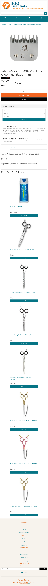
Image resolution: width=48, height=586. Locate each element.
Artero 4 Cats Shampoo (17, 206)
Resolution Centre (24, 532)
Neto (29, 583)
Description (5, 147)
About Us (24, 538)
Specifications (14, 147)
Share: (6, 78)
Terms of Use (24, 550)
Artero (9, 24)
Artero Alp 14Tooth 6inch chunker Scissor (22, 249)
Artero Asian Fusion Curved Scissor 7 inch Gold (23, 506)
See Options (24, 215)
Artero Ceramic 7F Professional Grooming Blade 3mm (27, 24)
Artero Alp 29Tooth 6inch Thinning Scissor (22, 335)
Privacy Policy (24, 554)
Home (4, 24)
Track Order (24, 529)
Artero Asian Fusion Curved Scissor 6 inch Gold (23, 420)
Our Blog (24, 541)
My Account (24, 526)
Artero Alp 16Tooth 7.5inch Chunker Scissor (22, 292)
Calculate (24, 119)
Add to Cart (24, 95)
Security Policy (24, 561)
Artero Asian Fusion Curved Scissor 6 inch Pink (23, 463)
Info (22, 83)
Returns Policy (24, 557)
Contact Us (24, 545)
